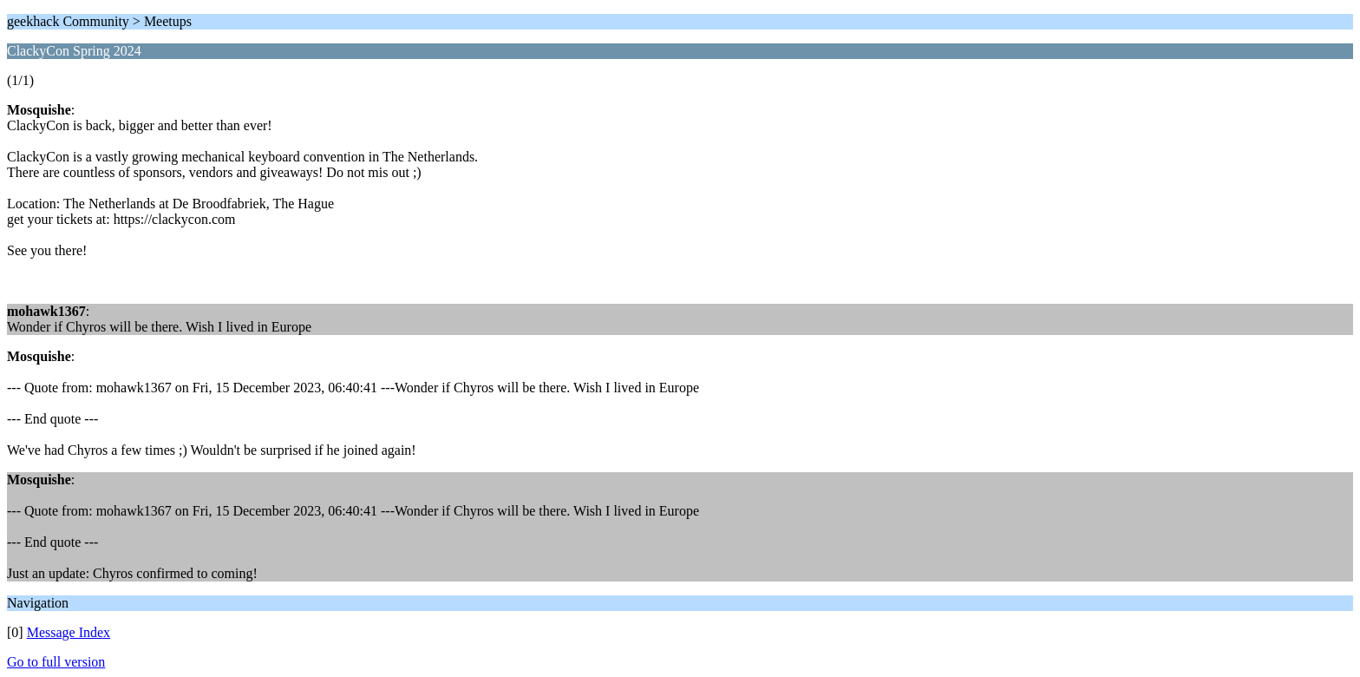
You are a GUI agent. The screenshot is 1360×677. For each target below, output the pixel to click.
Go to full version (56, 661)
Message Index (68, 632)
